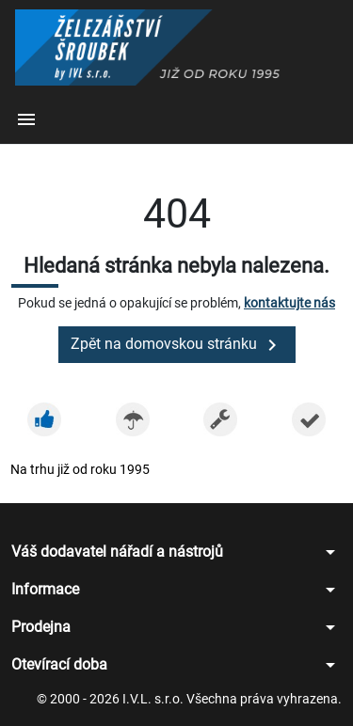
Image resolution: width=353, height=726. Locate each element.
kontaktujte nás (289, 302)
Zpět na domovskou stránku (177, 345)
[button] (26, 120)
